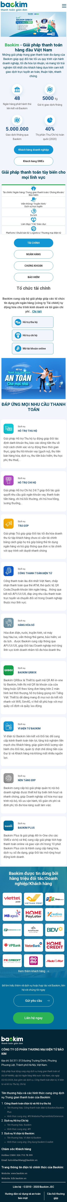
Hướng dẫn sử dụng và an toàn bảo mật (23, 1196)
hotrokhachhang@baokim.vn (22, 1160)
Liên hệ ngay (33, 1018)
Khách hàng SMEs (33, 161)
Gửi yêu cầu (33, 1000)
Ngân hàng (33, 254)
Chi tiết (37, 311)
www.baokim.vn (19, 1173)
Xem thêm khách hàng (31, 971)
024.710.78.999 (24, 1155)
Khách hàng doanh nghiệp (33, 149)
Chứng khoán (33, 265)
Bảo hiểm (33, 277)
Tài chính (33, 242)
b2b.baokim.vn (18, 1178)
